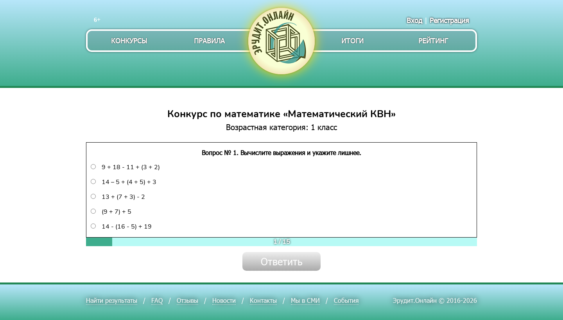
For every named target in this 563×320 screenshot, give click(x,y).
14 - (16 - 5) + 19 (121, 226)
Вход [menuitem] (414, 20)
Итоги (352, 40)
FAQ (157, 300)
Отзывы (187, 300)
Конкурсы (129, 40)
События (346, 300)
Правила (209, 40)
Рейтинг (433, 40)
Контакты (263, 300)
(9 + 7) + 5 (111, 211)
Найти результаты (111, 300)
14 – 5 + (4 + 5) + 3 (123, 182)
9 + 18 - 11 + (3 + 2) (125, 167)
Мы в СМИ (305, 300)
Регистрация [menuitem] (449, 20)
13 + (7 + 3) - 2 (118, 197)
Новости (224, 300)
